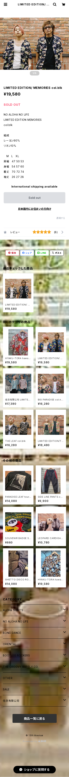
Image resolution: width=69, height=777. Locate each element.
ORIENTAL (9, 644)
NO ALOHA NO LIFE (16, 621)
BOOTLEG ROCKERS (16, 655)
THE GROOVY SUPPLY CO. (20, 666)
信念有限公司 (11, 700)
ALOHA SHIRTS (13, 610)
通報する (60, 218)
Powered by (34, 741)
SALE (6, 689)
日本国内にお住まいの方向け (34, 208)
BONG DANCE (12, 632)
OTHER (8, 678)
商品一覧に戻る (34, 718)
